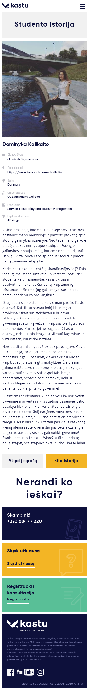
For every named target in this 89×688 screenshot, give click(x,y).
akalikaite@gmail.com (22, 159)
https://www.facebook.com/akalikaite (34, 172)
